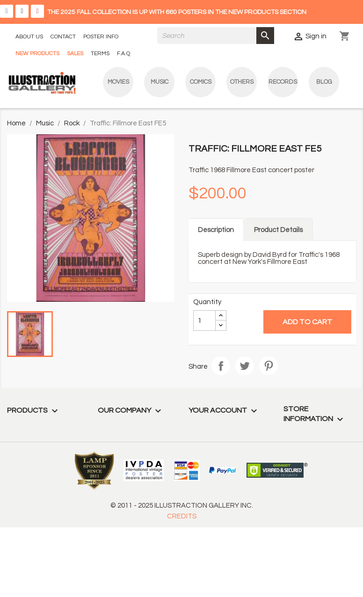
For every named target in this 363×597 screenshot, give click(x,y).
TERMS (100, 54)
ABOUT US (29, 37)
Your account (224, 410)
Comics (200, 82)
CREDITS (181, 516)
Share (220, 366)
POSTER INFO (100, 37)
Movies (118, 82)
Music (159, 82)
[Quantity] (204, 320)
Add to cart (307, 322)
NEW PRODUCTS (37, 54)
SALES (75, 54)
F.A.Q (123, 54)
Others (242, 82)
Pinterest (268, 366)
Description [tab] (216, 229)
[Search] (215, 35)
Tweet (244, 366)
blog (324, 82)
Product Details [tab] (278, 229)
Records (283, 82)
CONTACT (63, 37)
